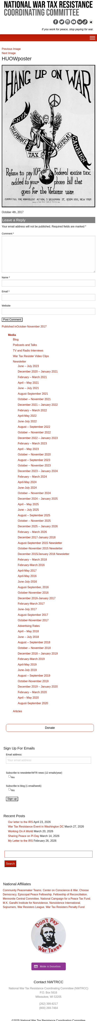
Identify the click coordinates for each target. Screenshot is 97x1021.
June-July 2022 (27, 421)
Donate (50, 728)
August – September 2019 (34, 675)
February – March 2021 (32, 377)
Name (6, 277)
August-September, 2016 (33, 587)
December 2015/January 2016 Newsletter (43, 553)
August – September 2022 (34, 426)
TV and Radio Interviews (28, 350)
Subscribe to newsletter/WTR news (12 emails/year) (34, 772)
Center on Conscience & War (60, 890)
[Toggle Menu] (92, 38)
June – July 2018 (28, 636)
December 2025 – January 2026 (38, 526)
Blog (15, 339)
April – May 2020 (28, 697)
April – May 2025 (28, 504)
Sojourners (9, 907)
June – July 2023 (28, 366)
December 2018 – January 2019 (38, 653)
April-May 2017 (27, 570)
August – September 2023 (34, 460)
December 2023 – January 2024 (38, 471)
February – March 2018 (32, 559)
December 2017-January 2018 (36, 537)
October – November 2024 (34, 493)
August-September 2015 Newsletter (40, 542)
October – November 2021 (34, 399)
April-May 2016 (27, 576)
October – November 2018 (34, 647)
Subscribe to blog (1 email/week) (23, 785)
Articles (17, 711)
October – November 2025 (34, 520)
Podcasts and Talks (25, 344)
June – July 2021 (28, 388)
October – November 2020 (34, 454)
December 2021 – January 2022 (38, 404)
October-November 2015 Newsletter (40, 548)
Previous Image (11, 48)
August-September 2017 (33, 614)
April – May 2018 (28, 631)
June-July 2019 (27, 669)
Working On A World (20, 831)
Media (12, 334)
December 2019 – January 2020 (38, 686)
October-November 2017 (33, 620)
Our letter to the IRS (20, 822)
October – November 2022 (34, 432)
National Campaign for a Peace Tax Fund (65, 898)
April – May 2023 (28, 449)
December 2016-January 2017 (36, 598)
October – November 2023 (34, 465)
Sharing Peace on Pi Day (23, 836)
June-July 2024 (27, 487)
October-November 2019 (33, 681)
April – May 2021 (28, 382)
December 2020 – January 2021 (38, 371)
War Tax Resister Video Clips (31, 356)
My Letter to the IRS (20, 840)
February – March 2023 (32, 443)
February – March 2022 (32, 410)
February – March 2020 (32, 692)
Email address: (48, 758)
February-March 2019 (31, 658)
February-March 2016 (31, 565)
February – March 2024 (32, 476)
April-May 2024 (27, 482)
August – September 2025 (34, 515)
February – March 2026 (32, 531)
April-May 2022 (27, 415)
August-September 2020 (33, 703)
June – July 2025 (28, 509)
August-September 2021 (33, 393)
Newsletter (19, 361)
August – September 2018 (34, 642)
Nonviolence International (64, 902)
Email (5, 291)
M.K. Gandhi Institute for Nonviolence (25, 902)
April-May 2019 (27, 664)
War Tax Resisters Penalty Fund (65, 907)
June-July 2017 (27, 609)
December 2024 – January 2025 (38, 498)
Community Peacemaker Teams (22, 890)
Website (6, 305)
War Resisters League (30, 907)
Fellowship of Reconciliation (70, 894)
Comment (8, 233)
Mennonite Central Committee (21, 898)
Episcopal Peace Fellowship (35, 894)
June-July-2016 (27, 581)
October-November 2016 (33, 592)
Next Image (9, 53)
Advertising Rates (29, 625)
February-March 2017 (31, 603)
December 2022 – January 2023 (38, 437)
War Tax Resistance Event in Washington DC (36, 826)
